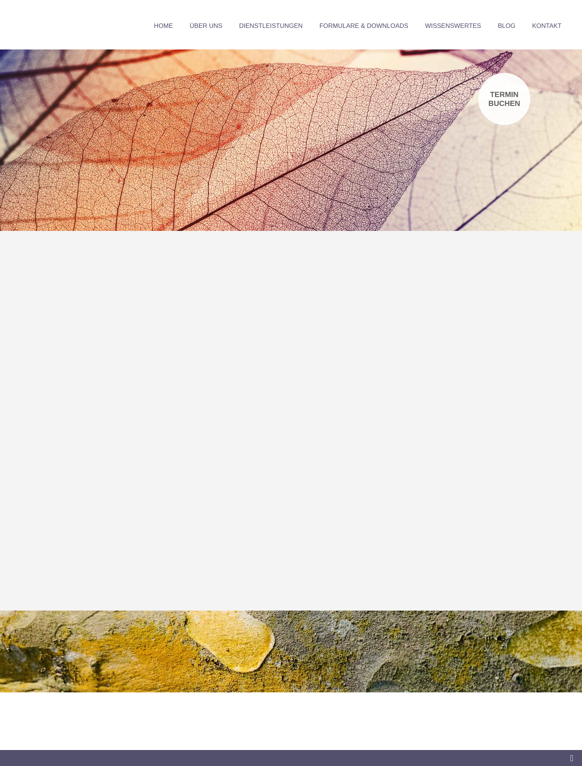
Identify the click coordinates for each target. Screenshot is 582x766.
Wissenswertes (453, 25)
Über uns (206, 25)
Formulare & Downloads (363, 25)
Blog (506, 25)
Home (163, 25)
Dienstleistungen (271, 25)
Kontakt (547, 25)
